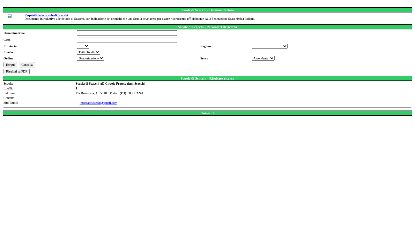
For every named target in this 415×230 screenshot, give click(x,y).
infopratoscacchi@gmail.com (98, 102)
